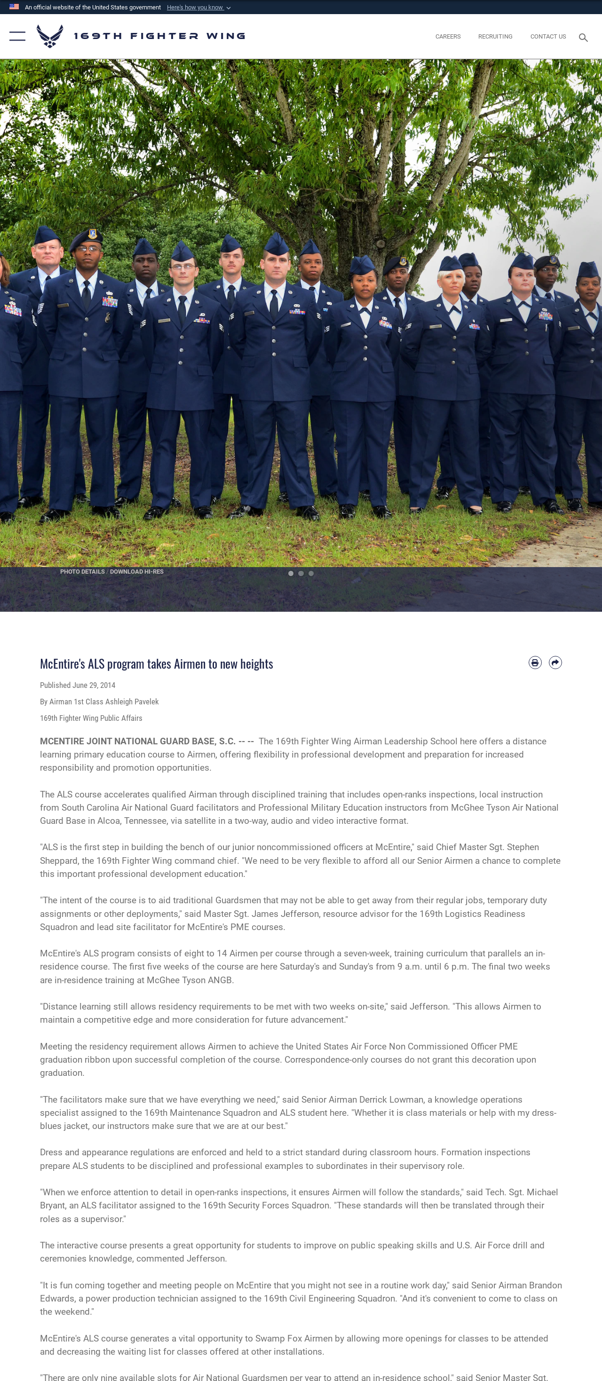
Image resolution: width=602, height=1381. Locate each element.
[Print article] (535, 662)
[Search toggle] (585, 36)
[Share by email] (555, 662)
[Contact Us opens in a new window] (548, 36)
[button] (200, 7)
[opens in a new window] (448, 36)
